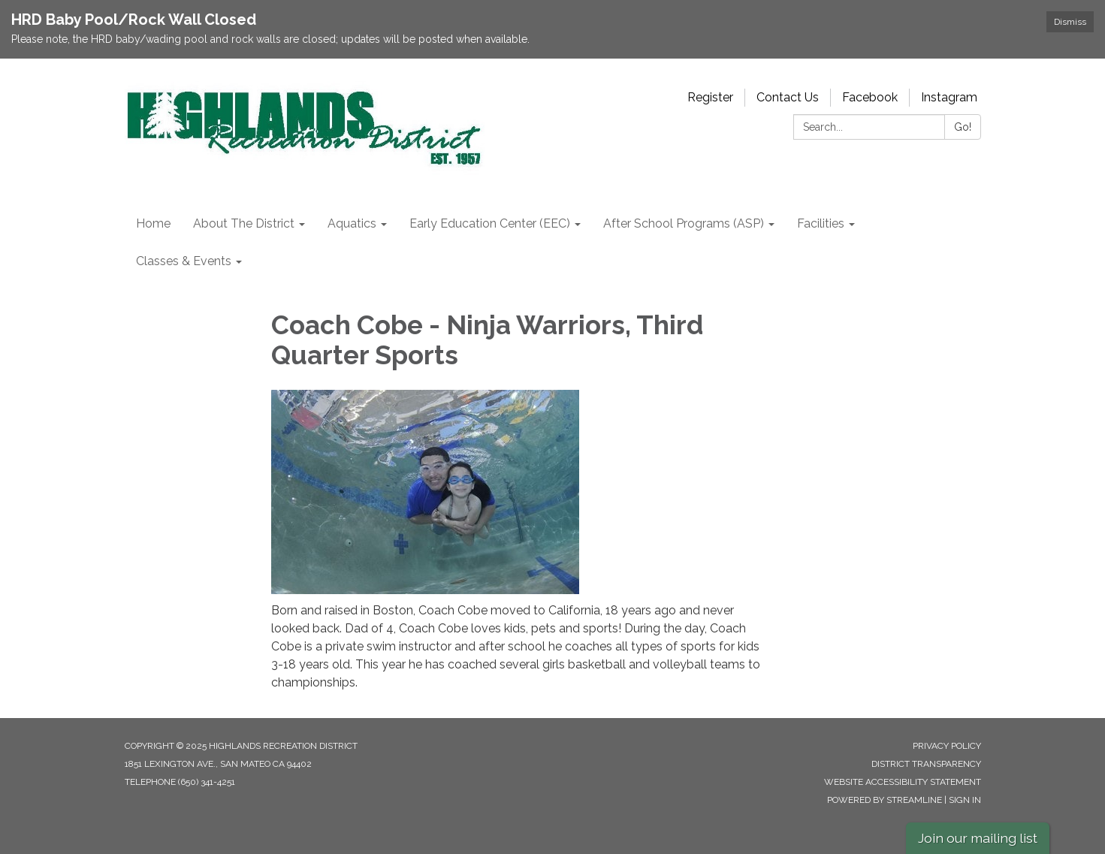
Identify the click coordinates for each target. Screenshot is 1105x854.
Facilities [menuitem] (820, 223)
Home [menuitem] (153, 223)
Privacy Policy (947, 746)
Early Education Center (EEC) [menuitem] (489, 223)
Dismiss (1070, 22)
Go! (962, 127)
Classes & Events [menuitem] (183, 261)
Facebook (870, 97)
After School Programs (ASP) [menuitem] (683, 223)
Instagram (949, 97)
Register (710, 97)
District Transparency (926, 764)
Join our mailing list (977, 838)
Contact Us (787, 97)
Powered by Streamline (884, 800)
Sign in (965, 800)
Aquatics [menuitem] (352, 223)
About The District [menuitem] (243, 223)
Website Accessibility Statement (902, 782)
